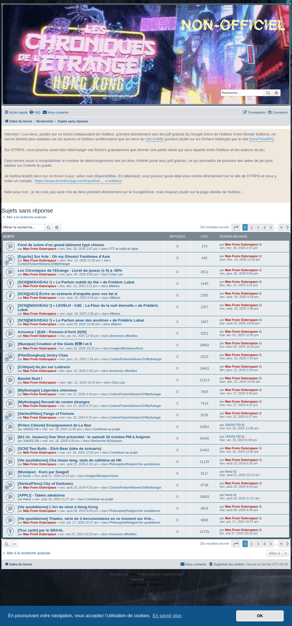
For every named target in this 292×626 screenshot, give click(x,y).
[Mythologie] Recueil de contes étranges (54, 402)
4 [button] (264, 227)
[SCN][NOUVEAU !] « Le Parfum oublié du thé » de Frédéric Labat (76, 282)
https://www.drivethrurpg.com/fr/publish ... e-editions (78, 181)
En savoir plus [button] (167, 615)
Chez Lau (116, 274)
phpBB (133, 574)
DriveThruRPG (261, 139)
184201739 (31, 429)
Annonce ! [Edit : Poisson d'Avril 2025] (52, 332)
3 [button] (258, 227)
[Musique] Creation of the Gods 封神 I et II (55, 344)
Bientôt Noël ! (30, 378)
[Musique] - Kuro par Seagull (43, 472)
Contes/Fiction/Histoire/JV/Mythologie (44, 263)
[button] (236, 227)
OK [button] (260, 615)
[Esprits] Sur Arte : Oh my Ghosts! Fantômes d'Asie (64, 256)
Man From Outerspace (39, 248)
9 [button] (281, 227)
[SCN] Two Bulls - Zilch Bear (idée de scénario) (59, 448)
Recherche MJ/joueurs (106, 440)
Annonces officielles (123, 335)
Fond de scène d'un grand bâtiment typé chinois (61, 245)
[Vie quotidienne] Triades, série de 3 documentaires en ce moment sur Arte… (86, 518)
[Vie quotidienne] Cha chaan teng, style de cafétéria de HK (70, 460)
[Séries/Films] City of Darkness (45, 483)
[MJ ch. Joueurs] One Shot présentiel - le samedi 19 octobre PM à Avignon (84, 437)
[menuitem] (34, 112)
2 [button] (251, 227)
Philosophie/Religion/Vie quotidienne (134, 464)
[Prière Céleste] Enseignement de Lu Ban (54, 425)
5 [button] (271, 227)
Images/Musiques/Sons (127, 348)
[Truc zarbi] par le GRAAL (40, 530)
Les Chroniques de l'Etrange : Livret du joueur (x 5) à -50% (70, 270)
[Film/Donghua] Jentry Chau (43, 355)
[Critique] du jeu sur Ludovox (44, 367)
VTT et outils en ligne (123, 248)
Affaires (114, 286)
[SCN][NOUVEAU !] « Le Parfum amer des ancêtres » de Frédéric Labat (81, 320)
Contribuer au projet (106, 429)
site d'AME (155, 139)
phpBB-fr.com (153, 579)
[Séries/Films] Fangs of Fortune (46, 413)
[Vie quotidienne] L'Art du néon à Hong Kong (58, 507)
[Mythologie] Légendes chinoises (47, 390)
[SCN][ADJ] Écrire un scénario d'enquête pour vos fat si (67, 294)
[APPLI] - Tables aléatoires (41, 495)
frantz (27, 475)
